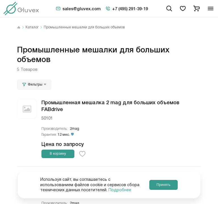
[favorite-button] (82, 154)
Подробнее (119, 190)
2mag (74, 128)
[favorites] (183, 8)
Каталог (32, 27)
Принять (163, 185)
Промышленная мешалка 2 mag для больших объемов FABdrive (110, 105)
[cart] (196, 8)
